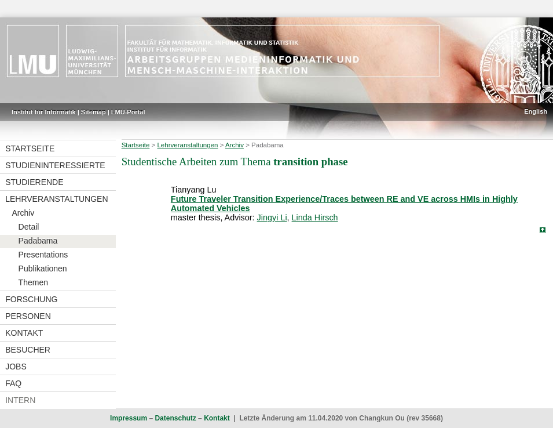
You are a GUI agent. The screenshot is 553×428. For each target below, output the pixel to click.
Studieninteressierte (55, 165)
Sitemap (93, 111)
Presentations (43, 254)
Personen (28, 316)
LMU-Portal (128, 111)
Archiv (23, 212)
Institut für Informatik (44, 111)
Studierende (34, 182)
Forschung (31, 299)
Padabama (38, 240)
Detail (29, 226)
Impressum (128, 418)
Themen (33, 282)
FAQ (13, 383)
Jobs (16, 366)
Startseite (29, 148)
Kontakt (24, 333)
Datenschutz (175, 418)
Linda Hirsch (315, 217)
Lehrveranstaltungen (56, 199)
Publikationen (43, 268)
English (535, 111)
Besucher (27, 349)
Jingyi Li (272, 217)
